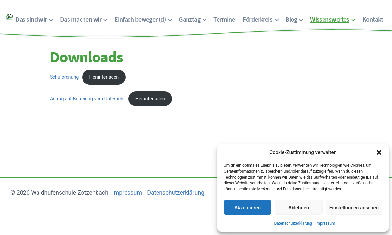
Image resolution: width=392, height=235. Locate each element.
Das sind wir (31, 19)
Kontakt (372, 19)
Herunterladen (104, 77)
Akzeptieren (247, 208)
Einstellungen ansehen (354, 208)
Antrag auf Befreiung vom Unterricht (87, 99)
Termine (224, 19)
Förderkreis (257, 19)
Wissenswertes (329, 19)
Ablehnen (298, 208)
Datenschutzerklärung (293, 223)
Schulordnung (64, 77)
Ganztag (189, 19)
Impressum (325, 223)
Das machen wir (80, 19)
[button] (379, 152)
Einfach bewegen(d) (140, 19)
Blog (291, 19)
